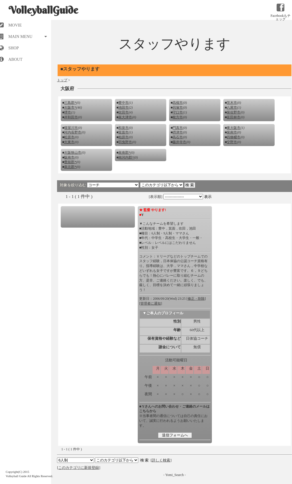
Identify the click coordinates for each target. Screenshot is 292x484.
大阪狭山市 (72, 153)
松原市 (69, 137)
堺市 (67, 112)
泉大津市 (125, 117)
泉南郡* (124, 153)
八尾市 (232, 108)
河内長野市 (72, 132)
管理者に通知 (150, 303)
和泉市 (123, 128)
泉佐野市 (233, 112)
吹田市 (123, 112)
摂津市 (178, 132)
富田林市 (233, 117)
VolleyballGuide (43, 10)
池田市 (123, 108)
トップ (62, 80)
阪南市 (69, 157)
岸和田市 (71, 117)
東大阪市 (233, 128)
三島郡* (70, 103)
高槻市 (178, 103)
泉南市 (232, 132)
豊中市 (123, 103)
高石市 (178, 137)
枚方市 (178, 117)
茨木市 (232, 103)
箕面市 (123, 132)
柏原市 (123, 137)
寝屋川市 (71, 128)
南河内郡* (126, 157)
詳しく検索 (161, 460)
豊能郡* (70, 162)
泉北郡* (70, 167)
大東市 (69, 142)
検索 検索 (116, 460)
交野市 (232, 142)
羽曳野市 (125, 142)
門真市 (178, 128)
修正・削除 (196, 299)
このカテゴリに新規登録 (78, 467)
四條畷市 (233, 137)
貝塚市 (178, 108)
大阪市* (70, 108)
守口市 (178, 112)
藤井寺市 (179, 142)
